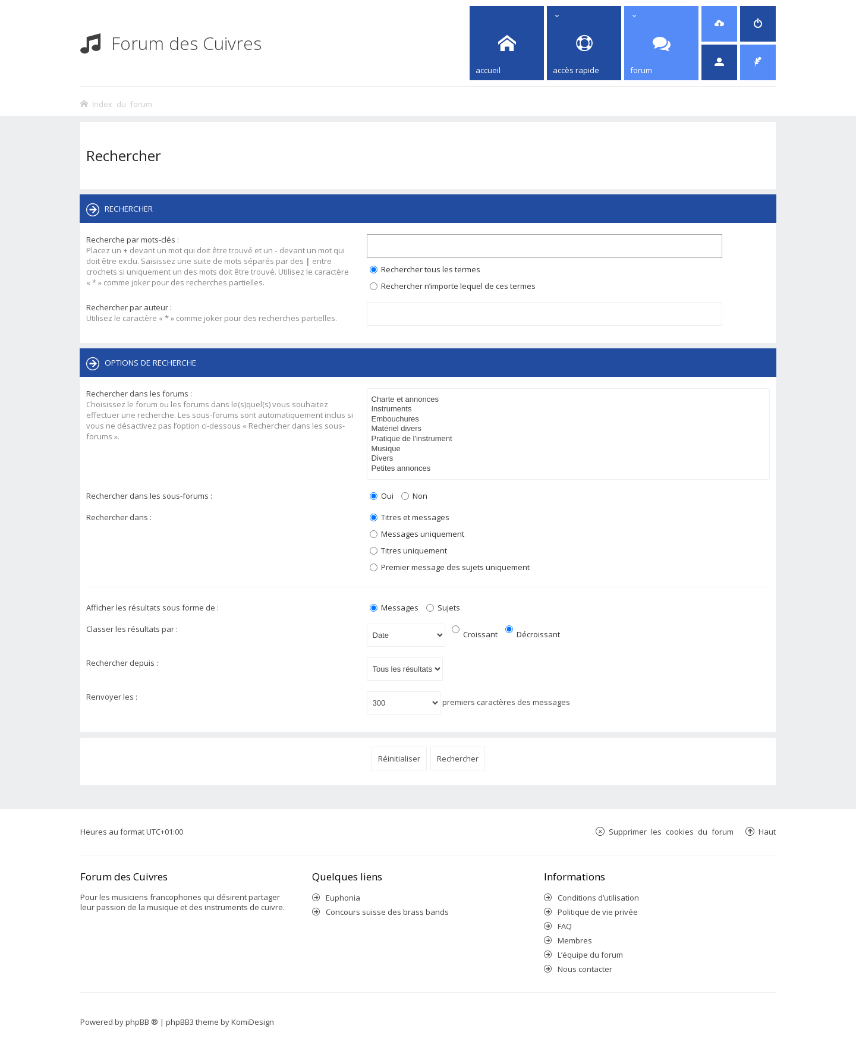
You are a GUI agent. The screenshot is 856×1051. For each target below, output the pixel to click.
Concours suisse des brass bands (387, 912)
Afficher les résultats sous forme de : (152, 607)
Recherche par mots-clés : (132, 239)
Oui (382, 495)
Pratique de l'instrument (570, 439)
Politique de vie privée (598, 912)
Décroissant (532, 634)
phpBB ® (141, 1022)
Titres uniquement (408, 550)
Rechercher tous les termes (425, 269)
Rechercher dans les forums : (139, 393)
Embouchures (570, 419)
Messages (394, 607)
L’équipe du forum (590, 954)
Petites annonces (570, 469)
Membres (575, 940)
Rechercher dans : (119, 517)
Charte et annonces (570, 400)
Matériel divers (570, 429)
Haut (767, 831)
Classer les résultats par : (132, 629)
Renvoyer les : (111, 696)
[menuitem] (719, 24)
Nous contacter (585, 969)
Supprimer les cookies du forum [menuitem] (671, 831)
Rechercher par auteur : (129, 307)
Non (414, 495)
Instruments (570, 409)
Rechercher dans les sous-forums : (149, 495)
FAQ (565, 926)
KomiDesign (252, 1022)
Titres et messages (409, 517)
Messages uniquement (417, 533)
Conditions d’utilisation (598, 897)
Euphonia (343, 897)
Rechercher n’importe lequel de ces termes (453, 286)
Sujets (443, 607)
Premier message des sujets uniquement (450, 567)
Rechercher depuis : (122, 662)
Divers (570, 459)
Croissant (475, 634)
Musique (570, 449)
